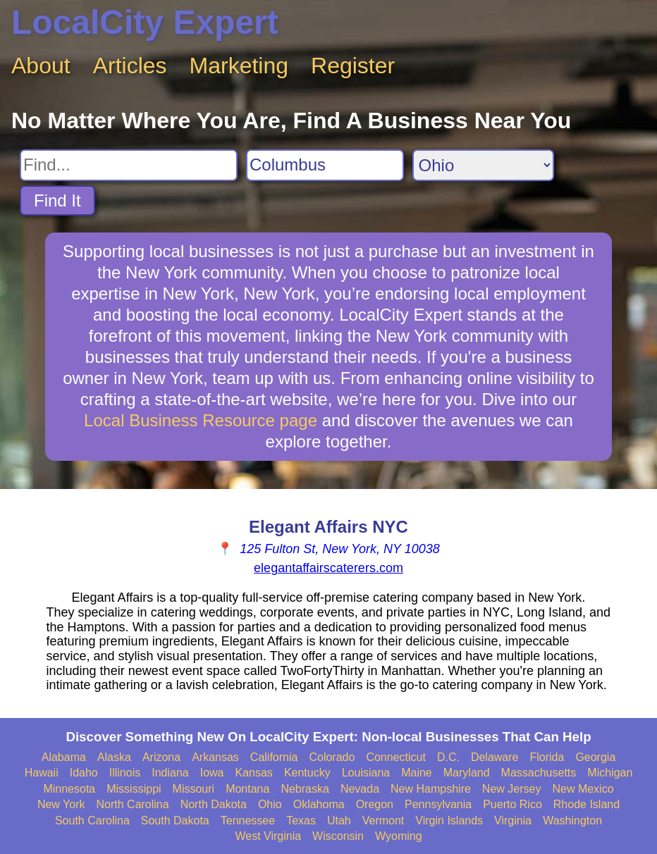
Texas (301, 821)
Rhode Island (586, 804)
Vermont (383, 821)
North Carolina (133, 804)
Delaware (495, 757)
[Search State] (483, 165)
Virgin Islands (449, 821)
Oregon (374, 804)
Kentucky (307, 773)
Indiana (170, 773)
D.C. (448, 757)
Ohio (270, 804)
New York (61, 804)
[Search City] (325, 165)
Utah (339, 821)
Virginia (513, 821)
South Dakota (175, 821)
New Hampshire (431, 789)
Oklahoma (319, 804)
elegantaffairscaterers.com (328, 568)
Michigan (609, 773)
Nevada (359, 789)
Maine (416, 773)
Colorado (332, 757)
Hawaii (42, 773)
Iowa (212, 773)
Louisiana (366, 773)
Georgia (595, 757)
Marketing (239, 65)
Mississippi (133, 789)
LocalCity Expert (144, 22)
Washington (572, 821)
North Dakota (213, 804)
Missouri (194, 789)
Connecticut (396, 757)
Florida (546, 757)
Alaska (114, 757)
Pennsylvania (438, 804)
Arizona (161, 757)
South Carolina (92, 821)
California (274, 757)
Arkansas (215, 757)
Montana (247, 789)
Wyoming (398, 836)
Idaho (84, 773)
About (40, 65)
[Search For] (129, 165)
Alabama (64, 757)
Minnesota (69, 789)
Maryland (466, 773)
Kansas (254, 773)
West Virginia (268, 836)
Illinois (124, 773)
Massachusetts (539, 773)
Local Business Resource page (200, 420)
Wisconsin (338, 836)
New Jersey (511, 789)
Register (353, 65)
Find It (57, 200)
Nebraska (304, 789)
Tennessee (248, 821)
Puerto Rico (512, 804)
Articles (130, 65)
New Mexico (582, 789)
